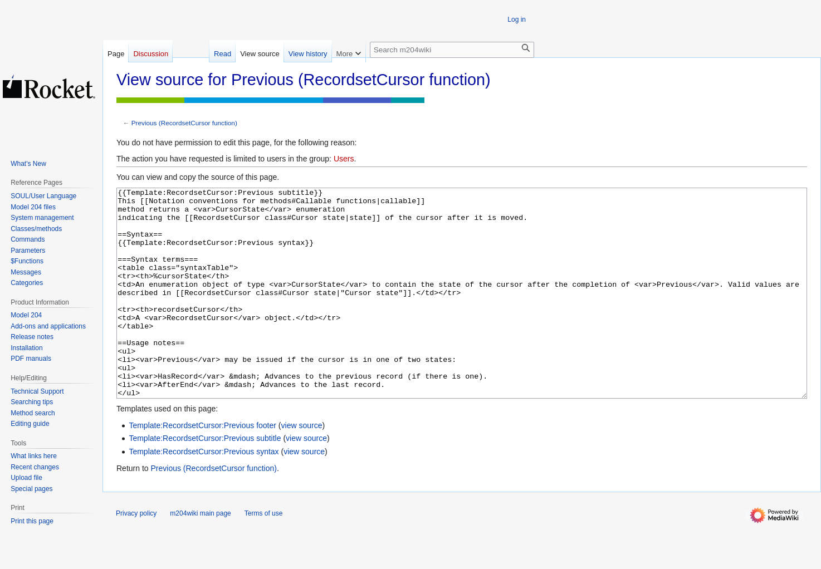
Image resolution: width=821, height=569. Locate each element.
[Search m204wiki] (452, 50)
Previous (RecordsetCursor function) (184, 122)
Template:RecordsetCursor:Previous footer (202, 467)
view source (301, 467)
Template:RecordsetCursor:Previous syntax (203, 493)
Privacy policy (136, 555)
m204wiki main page (200, 555)
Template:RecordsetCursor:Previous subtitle (205, 479)
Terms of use (264, 555)
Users (344, 158)
